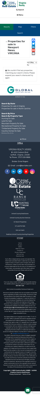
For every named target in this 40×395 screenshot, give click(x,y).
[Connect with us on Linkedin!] (13, 171)
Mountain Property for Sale (12, 123)
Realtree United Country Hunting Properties (20, 234)
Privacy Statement (20, 252)
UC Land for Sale (20, 226)
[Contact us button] (28, 390)
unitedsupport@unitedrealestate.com (16, 307)
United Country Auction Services (20, 218)
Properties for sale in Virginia (13, 106)
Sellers (20, 247)
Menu (20, 15)
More (23, 139)
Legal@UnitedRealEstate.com (20, 333)
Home (20, 243)
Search (20, 10)
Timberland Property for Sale (13, 128)
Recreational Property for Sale (14, 126)
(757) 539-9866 (24, 157)
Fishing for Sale (8, 133)
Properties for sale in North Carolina (16, 108)
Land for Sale (7, 121)
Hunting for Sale (8, 118)
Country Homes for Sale (11, 131)
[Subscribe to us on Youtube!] (26, 171)
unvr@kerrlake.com (24, 165)
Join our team (20, 230)
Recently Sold (20, 256)
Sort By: (28, 63)
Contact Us (20, 250)
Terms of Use (20, 254)
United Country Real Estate (20, 213)
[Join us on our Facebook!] (7, 171)
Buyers (20, 245)
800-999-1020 (20, 285)
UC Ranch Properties (20, 222)
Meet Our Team (20, 248)
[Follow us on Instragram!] (32, 171)
